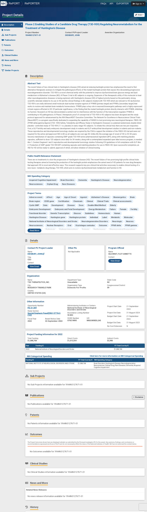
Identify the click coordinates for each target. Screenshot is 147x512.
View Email (34, 266)
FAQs (103, 3)
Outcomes (8, 50)
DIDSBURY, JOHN (36, 254)
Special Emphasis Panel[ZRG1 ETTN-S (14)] (44, 314)
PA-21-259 (32, 308)
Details (6, 30)
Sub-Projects (9, 35)
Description (12, 25)
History (6, 65)
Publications (8, 40)
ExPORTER (122, 3)
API (111, 3)
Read (34, 230)
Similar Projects (10, 70)
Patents (6, 45)
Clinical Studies (10, 55)
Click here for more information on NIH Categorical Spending (116, 356)
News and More (10, 60)
